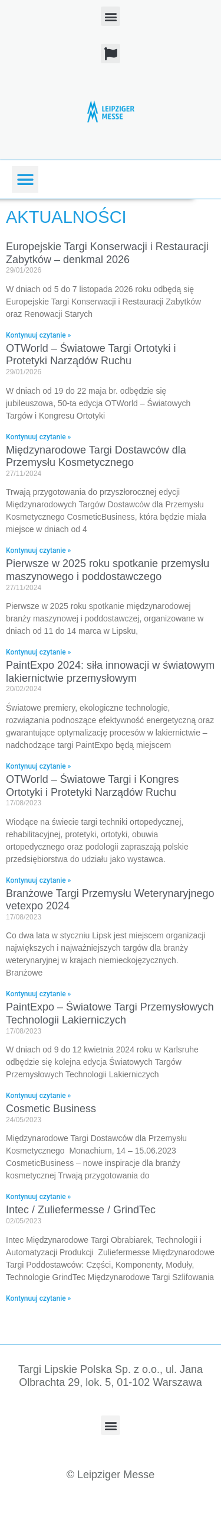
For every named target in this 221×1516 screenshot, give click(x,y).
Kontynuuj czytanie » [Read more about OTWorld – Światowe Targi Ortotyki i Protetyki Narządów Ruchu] (38, 437)
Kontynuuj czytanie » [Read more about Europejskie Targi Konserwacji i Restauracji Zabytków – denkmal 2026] (38, 335)
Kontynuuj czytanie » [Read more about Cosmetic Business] (38, 1197)
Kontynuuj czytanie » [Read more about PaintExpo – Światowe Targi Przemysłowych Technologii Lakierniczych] (38, 1095)
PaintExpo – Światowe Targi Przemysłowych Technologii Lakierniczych (110, 1013)
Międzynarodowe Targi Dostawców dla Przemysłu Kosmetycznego (96, 456)
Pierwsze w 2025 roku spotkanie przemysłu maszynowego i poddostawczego (107, 570)
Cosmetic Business (51, 1109)
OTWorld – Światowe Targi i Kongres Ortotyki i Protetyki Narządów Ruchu (92, 785)
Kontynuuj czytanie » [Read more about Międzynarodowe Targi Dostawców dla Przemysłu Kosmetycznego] (38, 550)
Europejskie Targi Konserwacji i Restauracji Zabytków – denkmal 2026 (107, 253)
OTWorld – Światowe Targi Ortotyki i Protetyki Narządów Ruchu (91, 354)
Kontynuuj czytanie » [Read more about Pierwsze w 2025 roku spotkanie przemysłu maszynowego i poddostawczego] (38, 652)
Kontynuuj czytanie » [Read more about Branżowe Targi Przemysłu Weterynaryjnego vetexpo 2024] (38, 994)
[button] (110, 16)
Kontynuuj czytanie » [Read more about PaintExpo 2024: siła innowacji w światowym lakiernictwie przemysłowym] (38, 766)
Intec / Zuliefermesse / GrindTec (81, 1210)
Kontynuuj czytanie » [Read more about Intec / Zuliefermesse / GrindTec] (38, 1298)
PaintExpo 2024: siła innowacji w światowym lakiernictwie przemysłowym (110, 671)
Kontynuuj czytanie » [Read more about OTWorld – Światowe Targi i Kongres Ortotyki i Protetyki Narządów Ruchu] (38, 880)
